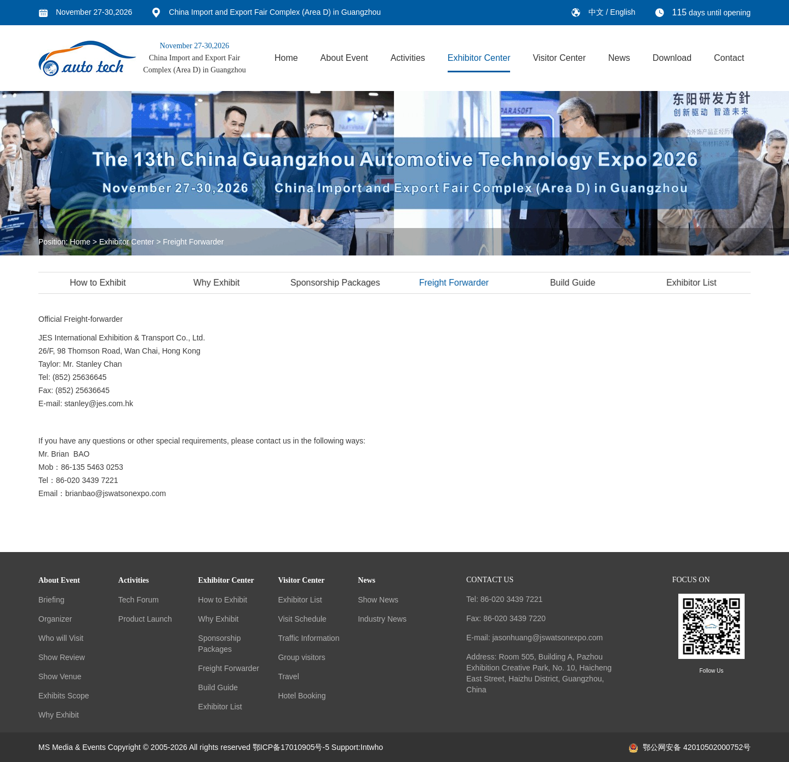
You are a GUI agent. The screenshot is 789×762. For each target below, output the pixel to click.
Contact (729, 57)
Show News (378, 599)
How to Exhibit (99, 282)
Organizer (55, 619)
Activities (408, 57)
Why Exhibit (218, 282)
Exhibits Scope (63, 695)
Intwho (372, 747)
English (623, 12)
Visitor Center (559, 57)
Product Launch (145, 619)
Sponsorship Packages (337, 282)
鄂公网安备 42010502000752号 (690, 747)
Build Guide (574, 282)
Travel (288, 676)
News (619, 57)
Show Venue (60, 676)
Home (286, 57)
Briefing (51, 599)
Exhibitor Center (479, 57)
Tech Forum (138, 599)
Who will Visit (60, 638)
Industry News (382, 619)
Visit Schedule (302, 619)
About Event (344, 57)
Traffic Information (308, 638)
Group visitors (301, 657)
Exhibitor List (693, 282)
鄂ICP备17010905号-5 (291, 747)
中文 (597, 12)
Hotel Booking (301, 695)
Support (344, 747)
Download (672, 57)
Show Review (61, 657)
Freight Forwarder (193, 241)
